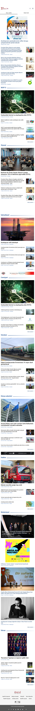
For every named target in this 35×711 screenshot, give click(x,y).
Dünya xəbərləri (6, 396)
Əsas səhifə (9, 12)
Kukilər (30, 698)
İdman (3, 630)
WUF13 (3, 88)
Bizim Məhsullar (29, 696)
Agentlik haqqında (6, 696)
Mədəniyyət (5, 512)
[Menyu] (33, 8)
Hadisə (3, 457)
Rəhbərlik (22, 696)
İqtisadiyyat (5, 215)
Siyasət (3, 145)
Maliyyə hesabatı (15, 696)
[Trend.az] (4, 8)
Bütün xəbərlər (30, 141)
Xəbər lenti (26, 12)
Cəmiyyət (4, 277)
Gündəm (4, 335)
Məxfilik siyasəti (23, 698)
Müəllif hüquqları (6, 698)
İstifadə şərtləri (15, 698)
